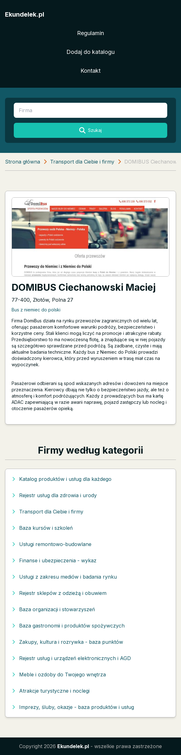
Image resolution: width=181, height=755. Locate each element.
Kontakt (90, 70)
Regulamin (90, 33)
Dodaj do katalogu (90, 52)
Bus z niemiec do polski (36, 309)
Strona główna (22, 162)
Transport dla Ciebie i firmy (82, 162)
